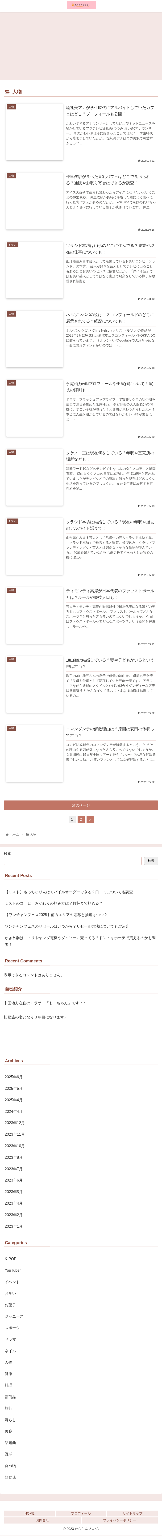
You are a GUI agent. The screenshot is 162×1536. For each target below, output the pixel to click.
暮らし (10, 1420)
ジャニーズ (14, 1317)
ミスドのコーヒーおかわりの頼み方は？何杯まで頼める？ (54, 904)
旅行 (8, 1409)
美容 (8, 1432)
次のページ (81, 806)
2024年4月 (14, 1112)
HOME (29, 1514)
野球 (8, 1455)
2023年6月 (14, 1181)
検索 (7, 854)
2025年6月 (14, 1077)
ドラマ (10, 1340)
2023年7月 (14, 1169)
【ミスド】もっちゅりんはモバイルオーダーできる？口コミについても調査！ (71, 892)
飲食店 (10, 1478)
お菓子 (10, 1305)
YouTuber (13, 1271)
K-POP (11, 1260)
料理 (8, 1386)
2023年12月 (15, 1124)
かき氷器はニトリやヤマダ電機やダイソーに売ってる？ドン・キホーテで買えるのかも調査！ (80, 941)
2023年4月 (14, 1204)
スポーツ (12, 1328)
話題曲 (10, 1443)
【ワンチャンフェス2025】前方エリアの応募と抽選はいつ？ (56, 915)
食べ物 (10, 1466)
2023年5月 (14, 1192)
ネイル (10, 1351)
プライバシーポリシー (119, 1521)
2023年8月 (14, 1158)
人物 (8, 1363)
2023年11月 (15, 1135)
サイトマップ (132, 1514)
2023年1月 (14, 1227)
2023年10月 (15, 1146)
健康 (8, 1374)
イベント (12, 1282)
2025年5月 (14, 1089)
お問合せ (42, 1521)
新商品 (10, 1397)
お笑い (10, 1294)
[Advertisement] (81, 45)
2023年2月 (14, 1215)
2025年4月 (14, 1100)
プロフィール (81, 1514)
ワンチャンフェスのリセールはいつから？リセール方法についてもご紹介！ (69, 927)
